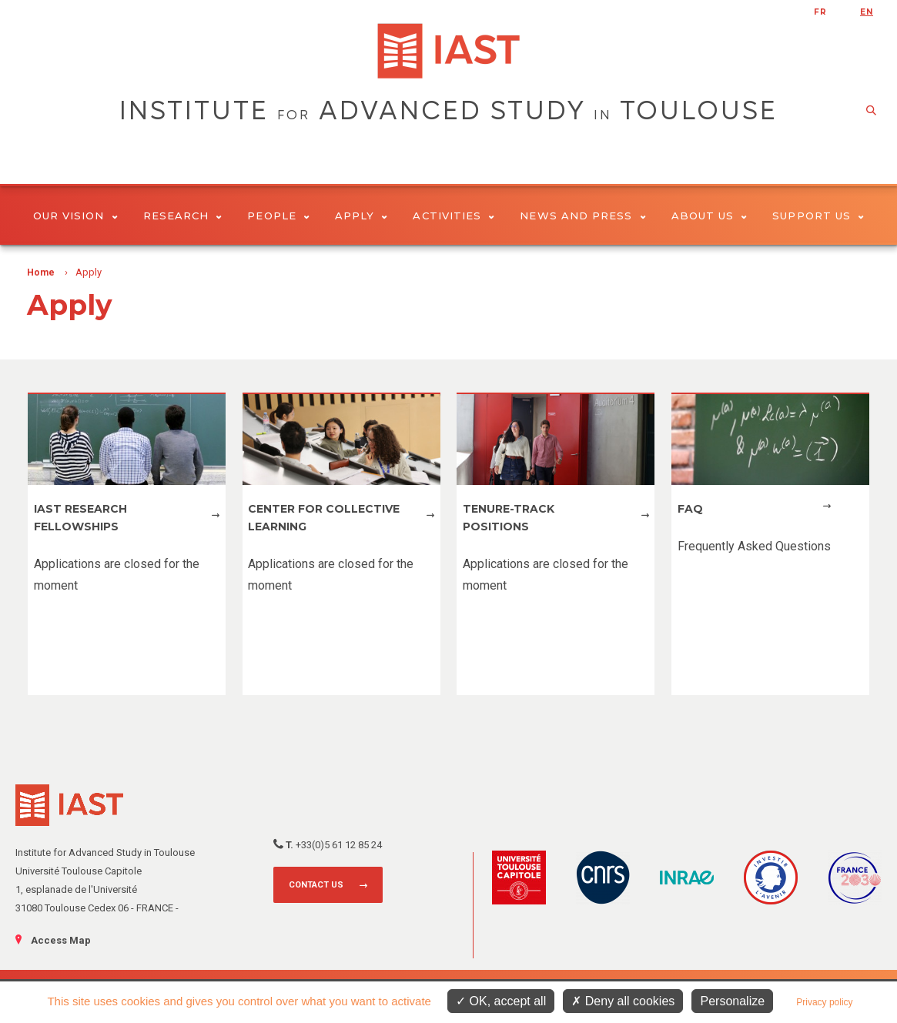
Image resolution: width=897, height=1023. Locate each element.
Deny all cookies (622, 1001)
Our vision (75, 215)
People (278, 215)
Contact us (316, 885)
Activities (453, 215)
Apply (361, 215)
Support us (818, 215)
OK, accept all (501, 1001)
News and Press (582, 215)
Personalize (732, 1001)
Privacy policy (824, 1002)
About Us (709, 215)
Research (183, 215)
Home (41, 272)
